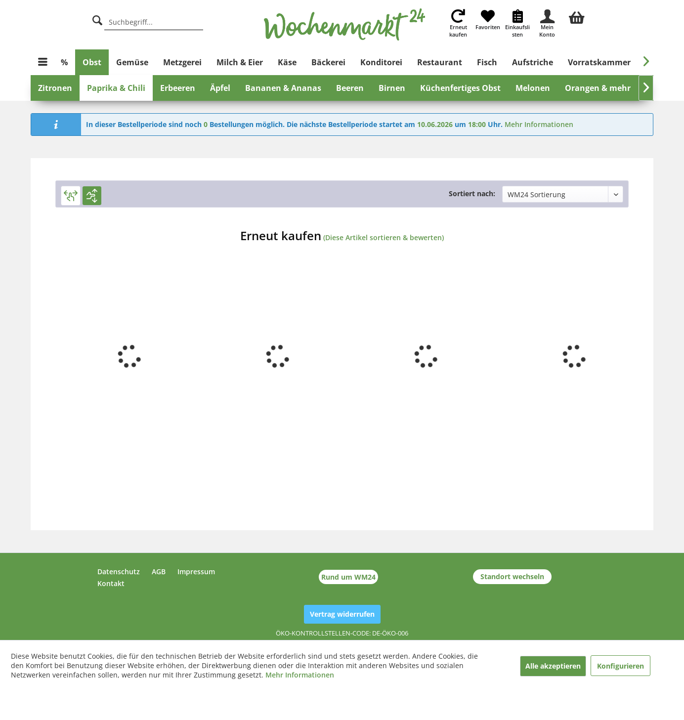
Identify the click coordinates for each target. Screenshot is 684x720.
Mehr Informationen (539, 124)
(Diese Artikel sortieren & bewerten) (383, 237)
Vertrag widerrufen (342, 614)
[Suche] (97, 19)
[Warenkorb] (577, 16)
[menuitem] (577, 16)
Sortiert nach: (472, 193)
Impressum (196, 571)
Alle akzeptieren (553, 666)
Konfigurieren (620, 666)
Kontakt (111, 583)
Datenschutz (118, 571)
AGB (159, 571)
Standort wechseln (512, 576)
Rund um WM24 (348, 577)
